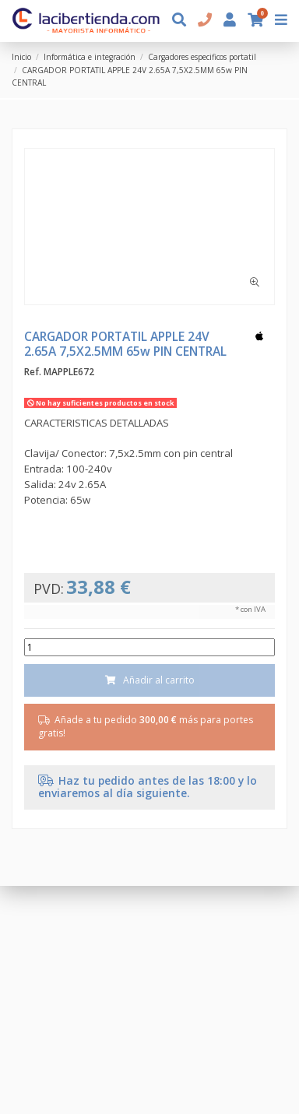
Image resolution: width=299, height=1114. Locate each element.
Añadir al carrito (149, 680)
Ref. (32, 372)
